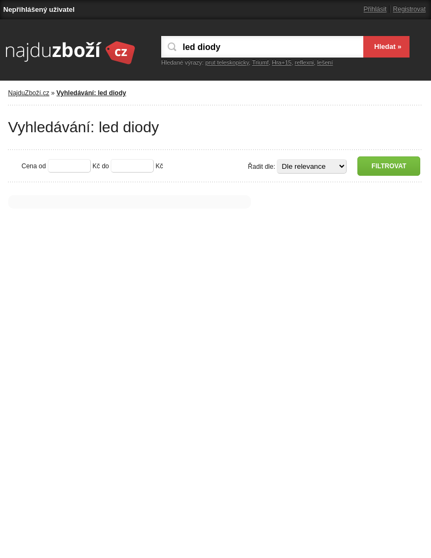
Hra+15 (281, 62)
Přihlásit (375, 9)
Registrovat (409, 9)
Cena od (33, 166)
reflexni (304, 62)
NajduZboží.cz (28, 93)
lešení (325, 62)
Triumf (260, 62)
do (105, 166)
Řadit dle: (261, 166)
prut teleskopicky (227, 62)
